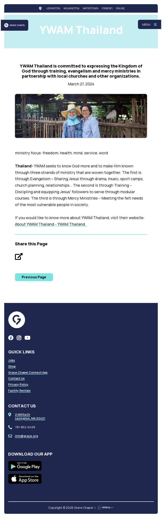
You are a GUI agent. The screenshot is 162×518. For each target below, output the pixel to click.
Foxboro (107, 8)
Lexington (53, 8)
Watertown (90, 8)
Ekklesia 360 (105, 507)
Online (120, 8)
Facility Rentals (19, 390)
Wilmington (71, 8)
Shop (12, 366)
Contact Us (16, 378)
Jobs (11, 360)
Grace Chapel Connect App (27, 372)
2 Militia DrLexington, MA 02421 (30, 416)
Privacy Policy (18, 384)
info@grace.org (26, 436)
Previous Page (34, 277)
